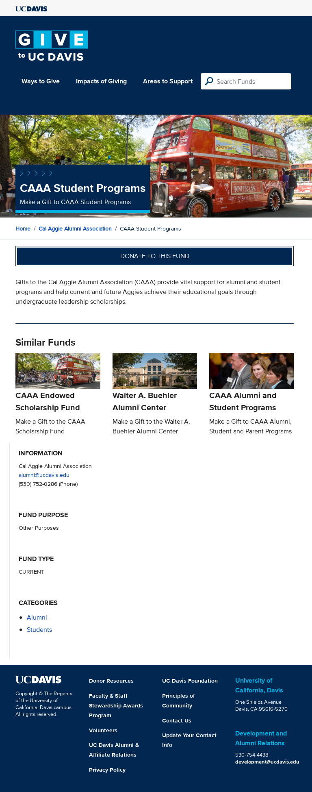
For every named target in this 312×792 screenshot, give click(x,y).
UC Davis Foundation (190, 681)
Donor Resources (111, 681)
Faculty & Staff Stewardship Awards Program (116, 705)
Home (22, 228)
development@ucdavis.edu (267, 762)
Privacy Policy (107, 770)
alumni (37, 617)
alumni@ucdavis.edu (44, 474)
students (39, 629)
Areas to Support (168, 81)
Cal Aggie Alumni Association (75, 228)
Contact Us (176, 720)
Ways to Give (41, 81)
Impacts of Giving (101, 81)
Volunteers (103, 730)
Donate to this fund (154, 256)
